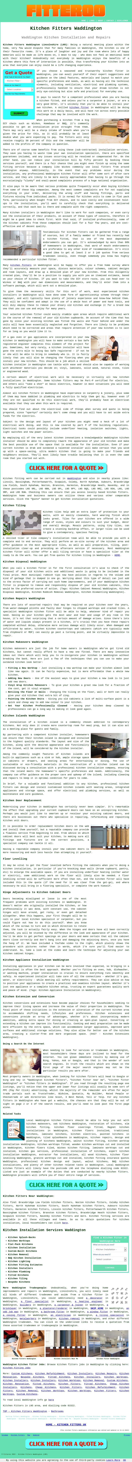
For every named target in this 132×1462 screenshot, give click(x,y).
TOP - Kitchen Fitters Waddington (25, 1411)
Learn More (113, 1460)
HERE (117, 555)
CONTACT (110, 21)
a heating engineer (89, 1301)
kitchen (78, 305)
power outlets (43, 432)
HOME (83, 21)
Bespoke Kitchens (32, 1377)
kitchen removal (69, 1318)
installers (10, 295)
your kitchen (109, 62)
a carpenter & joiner (68, 1305)
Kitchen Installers (79, 1373)
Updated (36, 1435)
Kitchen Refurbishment (50, 1373)
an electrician (61, 1315)
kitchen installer (15, 364)
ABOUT (100, 21)
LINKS (91, 21)
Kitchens (26, 1387)
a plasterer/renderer (54, 1308)
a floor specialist (35, 1301)
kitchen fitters (21, 265)
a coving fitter (14, 1315)
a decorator (94, 1298)
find (13, 1202)
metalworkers (28, 1318)
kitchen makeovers (38, 1124)
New (28, 1435)
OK (124, 1460)
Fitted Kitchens (59, 1377)
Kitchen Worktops (116, 1377)
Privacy (127, 1435)
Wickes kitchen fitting (73, 1148)
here (65, 1223)
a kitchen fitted (55, 239)
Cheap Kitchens (45, 1387)
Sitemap (5, 1435)
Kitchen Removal (93, 1380)
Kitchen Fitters (69, 1384)
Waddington (74, 478)
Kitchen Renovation (16, 1384)
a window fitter (97, 1312)
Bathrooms (57, 1411)
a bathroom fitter (53, 1312)
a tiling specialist (110, 1315)
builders (25, 1305)
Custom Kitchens (21, 1373)
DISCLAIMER (122, 21)
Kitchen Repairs (106, 1373)
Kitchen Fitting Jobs (16, 1368)
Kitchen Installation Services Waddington (44, 1230)
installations (12, 380)
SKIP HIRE (97, 1308)
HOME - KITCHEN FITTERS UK (66, 1424)
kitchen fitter (113, 71)
